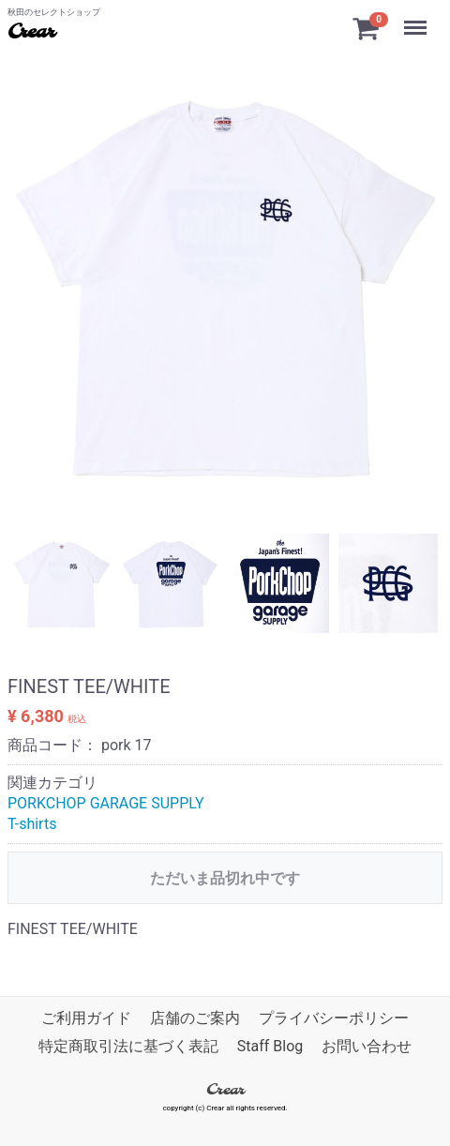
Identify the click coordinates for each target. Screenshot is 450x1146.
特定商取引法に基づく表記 (128, 1047)
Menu (417, 18)
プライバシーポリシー (334, 1018)
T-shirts (32, 824)
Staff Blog (270, 1047)
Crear (31, 32)
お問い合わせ (367, 1047)
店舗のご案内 (195, 1018)
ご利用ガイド (86, 1018)
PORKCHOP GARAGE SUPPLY (106, 803)
